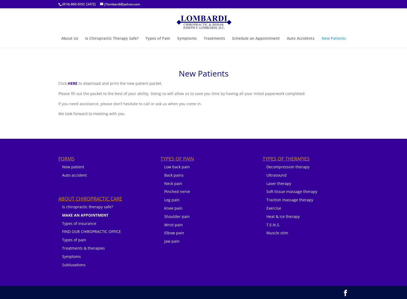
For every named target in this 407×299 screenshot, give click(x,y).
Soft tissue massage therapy (291, 191)
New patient (73, 166)
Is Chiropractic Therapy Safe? (111, 39)
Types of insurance (79, 223)
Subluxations (73, 264)
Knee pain (173, 208)
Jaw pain (172, 241)
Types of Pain (157, 39)
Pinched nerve (177, 191)
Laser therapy (278, 183)
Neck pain (173, 183)
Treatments (214, 39)
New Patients (334, 39)
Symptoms (187, 39)
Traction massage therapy (289, 199)
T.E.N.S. (273, 224)
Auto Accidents (301, 39)
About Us (69, 39)
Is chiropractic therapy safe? (87, 206)
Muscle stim (277, 232)
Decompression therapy (287, 166)
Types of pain (74, 239)
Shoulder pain (177, 216)
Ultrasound (276, 175)
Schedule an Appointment (256, 39)
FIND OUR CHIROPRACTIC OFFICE (91, 231)
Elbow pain (174, 232)
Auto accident (74, 175)
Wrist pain (173, 224)
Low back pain (177, 166)
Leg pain (172, 199)
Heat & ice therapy (283, 216)
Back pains (174, 175)
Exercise (273, 208)
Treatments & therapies (83, 248)
